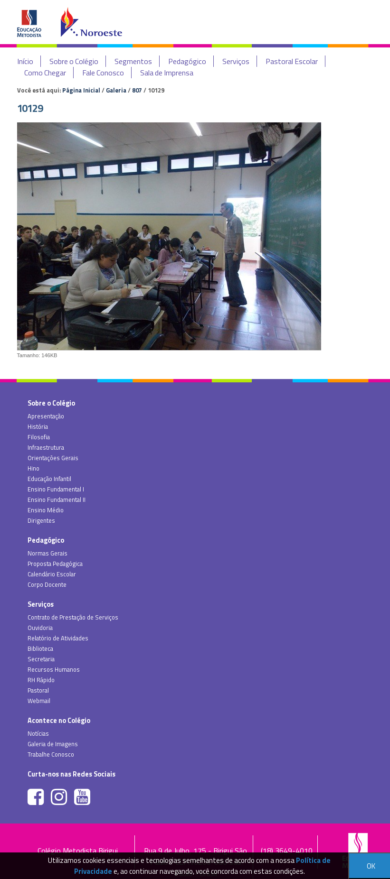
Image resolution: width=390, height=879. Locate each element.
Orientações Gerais (53, 458)
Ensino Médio (46, 510)
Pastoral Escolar (292, 61)
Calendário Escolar (52, 574)
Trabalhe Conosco (51, 754)
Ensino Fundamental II (57, 499)
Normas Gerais (47, 553)
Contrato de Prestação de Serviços (73, 617)
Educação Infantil (49, 478)
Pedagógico (187, 61)
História (38, 426)
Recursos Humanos (54, 669)
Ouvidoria (40, 627)
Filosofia (39, 437)
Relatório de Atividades (58, 638)
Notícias (38, 733)
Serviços (235, 61)
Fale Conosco (103, 72)
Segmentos (133, 61)
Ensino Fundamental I (56, 489)
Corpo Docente (47, 584)
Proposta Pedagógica (55, 563)
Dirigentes (41, 520)
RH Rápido (41, 680)
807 (137, 90)
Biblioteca (40, 648)
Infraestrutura (46, 447)
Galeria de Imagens (53, 744)
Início (25, 61)
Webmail (39, 700)
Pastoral (38, 690)
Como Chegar (45, 72)
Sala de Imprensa (166, 72)
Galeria (116, 90)
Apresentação (46, 416)
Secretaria (41, 659)
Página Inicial (81, 90)
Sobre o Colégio (73, 61)
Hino (33, 468)
